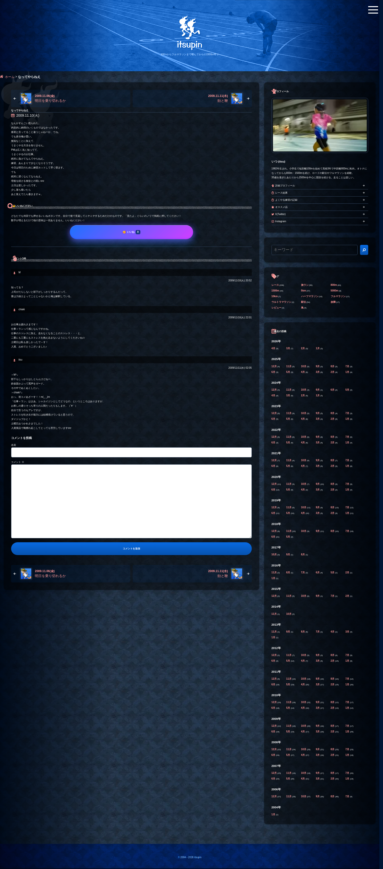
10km (275, 296)
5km (303, 290)
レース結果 (281, 192)
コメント (17, 462)
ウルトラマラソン (281, 302)
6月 (274, 372)
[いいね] (131, 232)
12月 (274, 366)
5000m (334, 290)
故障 (333, 302)
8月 (333, 366)
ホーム (10, 77)
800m (334, 285)
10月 (304, 366)
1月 (318, 348)
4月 (274, 348)
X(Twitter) (280, 214)
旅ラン (305, 285)
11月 (289, 366)
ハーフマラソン (309, 296)
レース (275, 285)
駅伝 (303, 302)
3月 (288, 348)
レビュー (276, 307)
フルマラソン (338, 296)
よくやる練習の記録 (286, 200)
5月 (288, 372)
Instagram (280, 221)
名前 (13, 445)
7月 (348, 366)
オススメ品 (281, 207)
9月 (318, 366)
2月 (303, 348)
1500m (275, 290)
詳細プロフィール (285, 185)
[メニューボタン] (373, 9)
